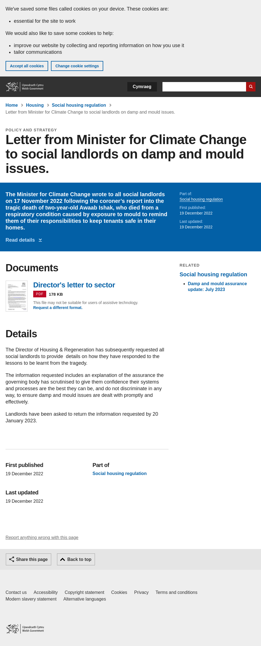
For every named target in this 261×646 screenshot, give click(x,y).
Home (12, 105)
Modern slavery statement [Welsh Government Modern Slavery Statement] (31, 599)
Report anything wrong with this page (42, 537)
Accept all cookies (27, 66)
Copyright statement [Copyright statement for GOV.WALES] (84, 592)
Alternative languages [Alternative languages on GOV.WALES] (84, 599)
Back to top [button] (79, 559)
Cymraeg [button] (142, 86)
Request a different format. (57, 307)
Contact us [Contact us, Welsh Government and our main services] (16, 592)
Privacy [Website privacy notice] (141, 592)
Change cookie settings (77, 66)
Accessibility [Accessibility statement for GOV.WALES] (45, 592)
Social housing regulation (79, 105)
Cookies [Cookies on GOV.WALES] (119, 592)
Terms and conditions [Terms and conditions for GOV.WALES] (176, 592)
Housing (35, 105)
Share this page (32, 559)
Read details (22, 240)
